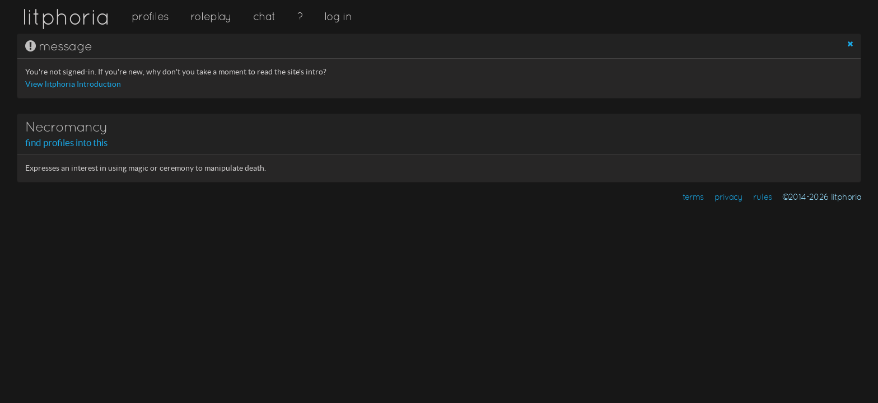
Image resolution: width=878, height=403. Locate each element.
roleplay (211, 16)
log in (337, 16)
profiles (150, 16)
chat (264, 16)
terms (693, 197)
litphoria (66, 17)
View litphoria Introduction (73, 84)
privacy (728, 197)
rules (762, 197)
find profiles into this (66, 143)
